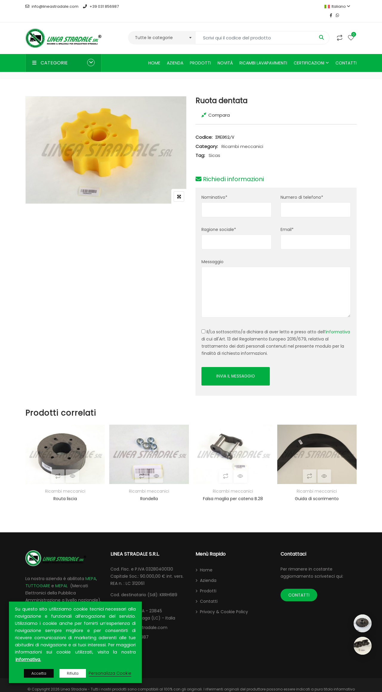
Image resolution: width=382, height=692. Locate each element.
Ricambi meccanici (242, 137)
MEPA (90, 570)
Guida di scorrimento (317, 490)
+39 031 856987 (100, 6)
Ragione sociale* (218, 221)
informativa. (28, 659)
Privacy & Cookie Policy (224, 603)
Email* (287, 221)
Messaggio (212, 253)
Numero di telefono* (302, 188)
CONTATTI (298, 587)
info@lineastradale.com (51, 6)
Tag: (200, 146)
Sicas (214, 146)
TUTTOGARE (37, 577)
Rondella (149, 490)
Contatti (346, 54)
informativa (338, 323)
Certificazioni (309, 54)
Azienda (175, 54)
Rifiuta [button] (72, 673)
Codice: (203, 128)
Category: (206, 137)
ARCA (30, 599)
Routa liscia (65, 490)
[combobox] (161, 29)
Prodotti (200, 54)
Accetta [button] (38, 673)
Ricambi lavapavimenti (263, 54)
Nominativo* (214, 188)
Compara (219, 106)
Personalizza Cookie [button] (110, 673)
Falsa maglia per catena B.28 (233, 490)
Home (154, 54)
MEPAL (61, 577)
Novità (225, 54)
